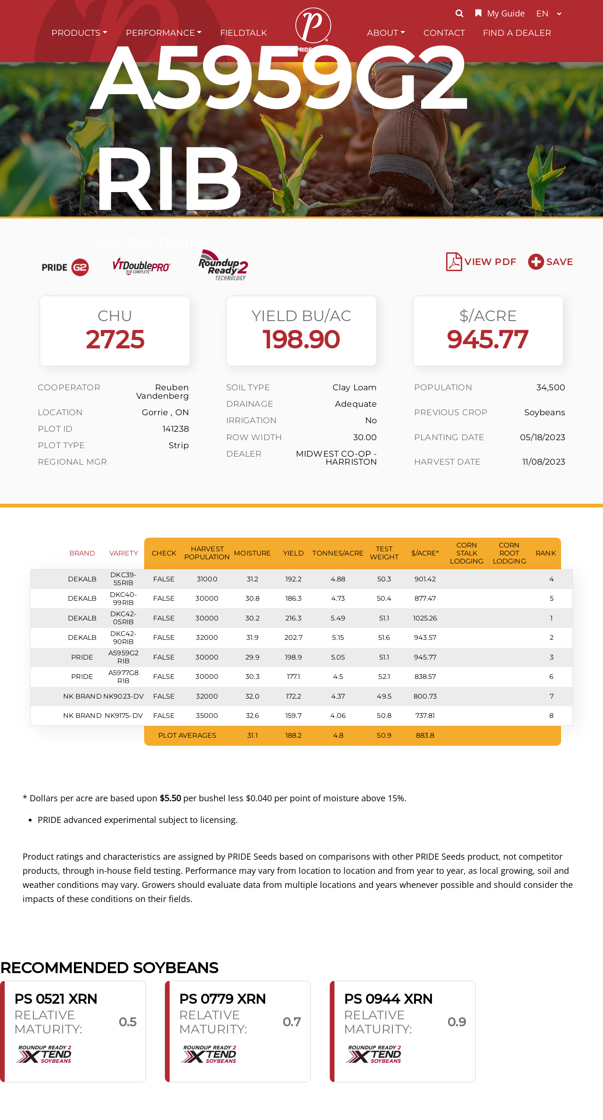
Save (550, 261)
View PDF (481, 261)
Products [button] (75, 33)
